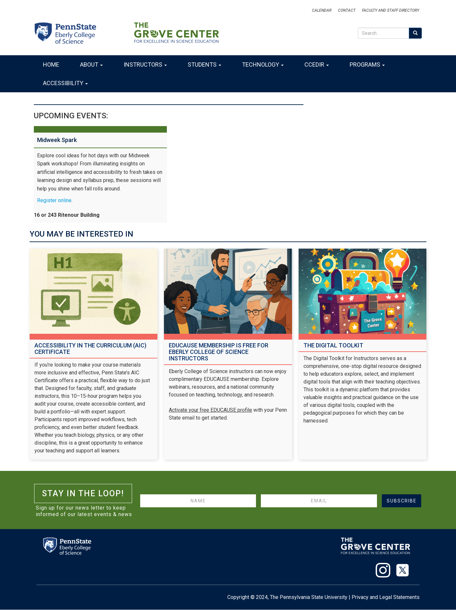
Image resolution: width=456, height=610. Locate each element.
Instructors (145, 64)
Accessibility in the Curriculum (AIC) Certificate (90, 348)
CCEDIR (316, 64)
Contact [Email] (346, 10)
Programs (367, 64)
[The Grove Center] (176, 33)
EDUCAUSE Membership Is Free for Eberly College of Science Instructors (218, 352)
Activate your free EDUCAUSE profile (210, 410)
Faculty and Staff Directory (390, 10)
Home (51, 64)
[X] (400, 571)
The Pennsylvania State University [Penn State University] (308, 597)
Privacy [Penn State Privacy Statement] (360, 597)
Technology (263, 64)
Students (204, 64)
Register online (54, 200)
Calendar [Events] (321, 10)
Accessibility (65, 83)
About (91, 64)
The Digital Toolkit (333, 345)
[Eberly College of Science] (69, 33)
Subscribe (402, 500)
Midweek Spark (57, 139)
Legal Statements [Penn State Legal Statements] (399, 597)
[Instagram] (380, 571)
